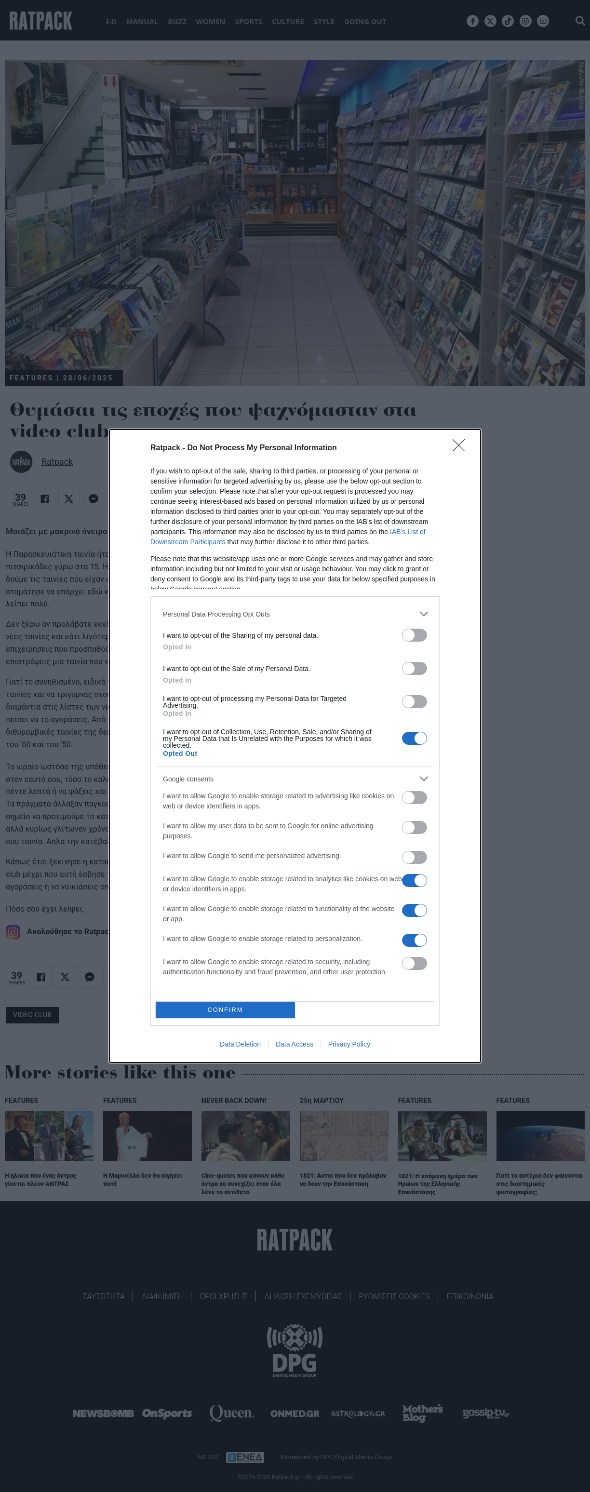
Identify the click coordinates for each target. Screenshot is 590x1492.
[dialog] (295, 746)
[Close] (462, 448)
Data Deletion (240, 1044)
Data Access (294, 1044)
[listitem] (295, 614)
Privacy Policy (349, 1044)
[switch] (414, 635)
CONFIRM (225, 1010)
